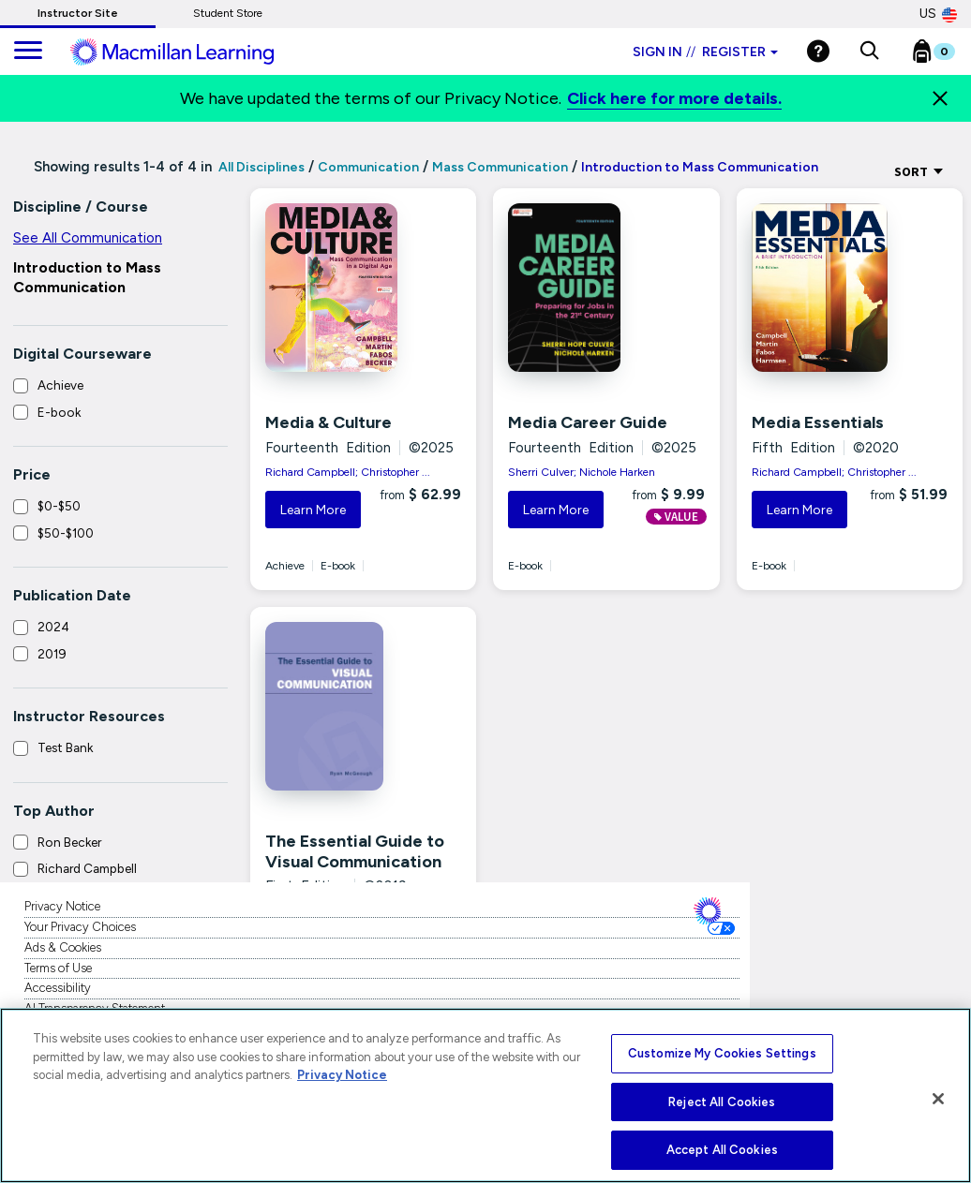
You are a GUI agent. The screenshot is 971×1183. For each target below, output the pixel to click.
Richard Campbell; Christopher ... (347, 472)
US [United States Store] (938, 14)
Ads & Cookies (62, 947)
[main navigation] (28, 51)
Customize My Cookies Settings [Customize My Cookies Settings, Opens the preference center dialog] (722, 1053)
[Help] (818, 51)
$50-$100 (65, 532)
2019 (52, 653)
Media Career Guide (587, 422)
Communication (368, 167)
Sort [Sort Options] (919, 171)
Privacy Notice (62, 906)
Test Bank (65, 747)
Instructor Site (77, 13)
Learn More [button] (313, 510)
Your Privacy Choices (80, 927)
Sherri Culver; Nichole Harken (581, 472)
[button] (869, 51)
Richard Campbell (87, 868)
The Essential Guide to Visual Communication (354, 851)
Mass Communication (500, 167)
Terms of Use (58, 968)
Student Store (227, 13)
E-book (59, 412)
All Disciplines (260, 167)
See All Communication (87, 237)
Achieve (60, 384)
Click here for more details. (674, 98)
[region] (485, 1095)
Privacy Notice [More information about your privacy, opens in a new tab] (342, 1075)
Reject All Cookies (721, 1102)
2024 (53, 626)
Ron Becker (69, 842)
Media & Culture (328, 422)
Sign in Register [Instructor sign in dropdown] (705, 52)
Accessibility (57, 988)
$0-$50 (59, 505)
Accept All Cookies (722, 1150)
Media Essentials (818, 422)
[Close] (940, 98)
